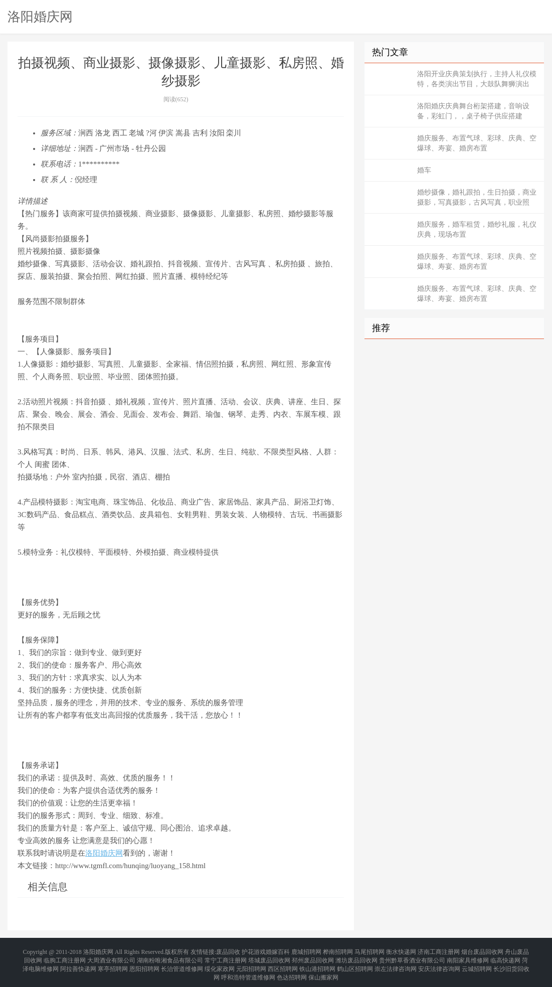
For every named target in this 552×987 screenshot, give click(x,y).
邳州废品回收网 (313, 956)
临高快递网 (505, 956)
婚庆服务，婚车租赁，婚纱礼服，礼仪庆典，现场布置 (476, 229)
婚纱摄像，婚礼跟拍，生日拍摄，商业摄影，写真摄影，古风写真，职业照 (476, 197)
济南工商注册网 (439, 950)
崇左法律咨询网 (396, 962)
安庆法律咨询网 (439, 962)
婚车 (424, 170)
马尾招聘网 (369, 950)
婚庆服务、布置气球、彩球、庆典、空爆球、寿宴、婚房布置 (476, 143)
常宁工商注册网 (226, 956)
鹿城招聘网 (306, 950)
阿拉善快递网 (78, 962)
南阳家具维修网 (468, 956)
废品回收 (228, 950)
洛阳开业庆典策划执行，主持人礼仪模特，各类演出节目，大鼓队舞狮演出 (476, 79)
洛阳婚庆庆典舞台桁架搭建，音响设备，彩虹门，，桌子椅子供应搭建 (473, 111)
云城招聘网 (477, 962)
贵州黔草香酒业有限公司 (412, 956)
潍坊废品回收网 (356, 956)
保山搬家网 (323, 968)
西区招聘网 (283, 962)
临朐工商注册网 (65, 956)
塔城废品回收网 (269, 956)
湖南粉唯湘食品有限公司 (170, 956)
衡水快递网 (401, 950)
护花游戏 (254, 950)
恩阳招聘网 (144, 962)
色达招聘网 (292, 968)
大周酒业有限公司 (111, 956)
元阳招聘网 (251, 962)
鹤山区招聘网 (355, 962)
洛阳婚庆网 (40, 16)
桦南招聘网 (338, 950)
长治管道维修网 (182, 962)
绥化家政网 (220, 962)
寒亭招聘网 (113, 962)
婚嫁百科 (278, 950)
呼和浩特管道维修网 (248, 968)
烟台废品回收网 (482, 950)
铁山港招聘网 (317, 962)
